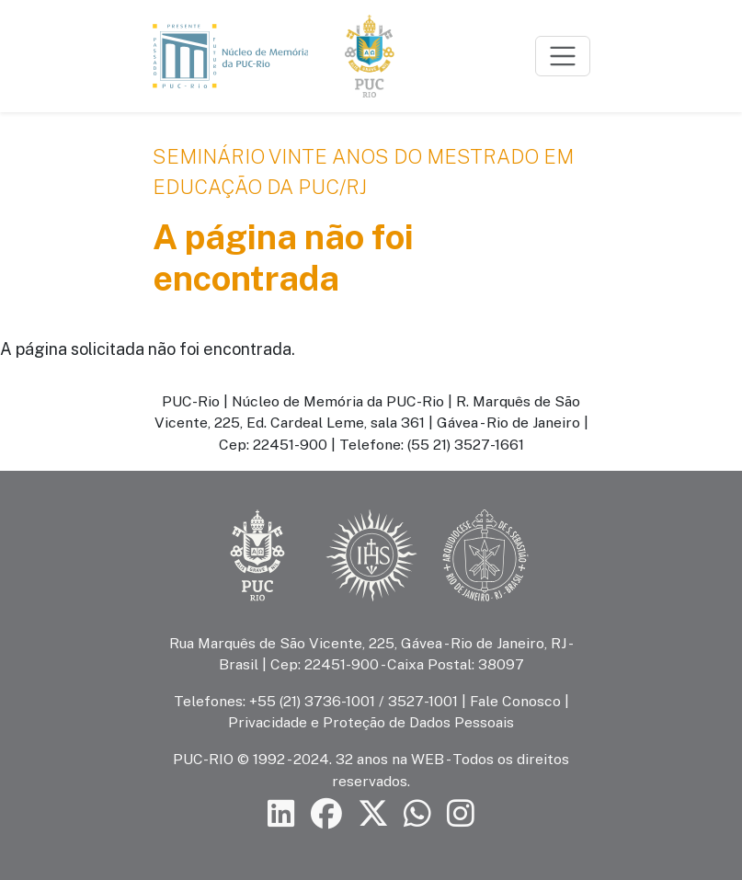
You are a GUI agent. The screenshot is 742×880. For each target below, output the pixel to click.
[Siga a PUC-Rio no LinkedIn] (281, 814)
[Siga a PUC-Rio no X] (373, 814)
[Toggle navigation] (562, 56)
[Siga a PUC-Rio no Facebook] (326, 814)
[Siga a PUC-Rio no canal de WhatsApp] (417, 814)
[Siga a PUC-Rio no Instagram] (460, 814)
